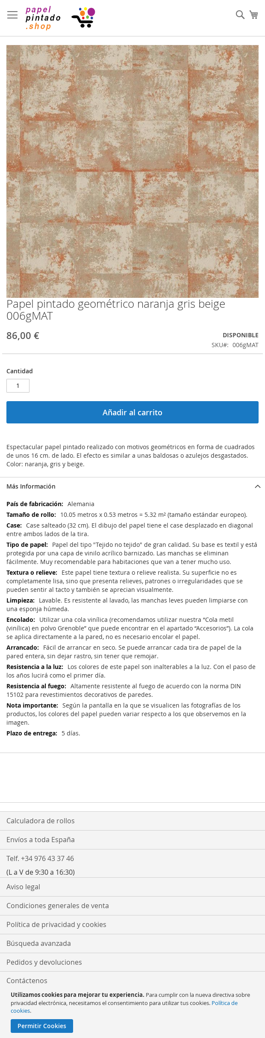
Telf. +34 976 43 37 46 (40, 858)
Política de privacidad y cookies (56, 924)
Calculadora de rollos (40, 820)
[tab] (132, 486)
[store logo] (60, 18)
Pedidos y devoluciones (44, 962)
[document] (133, 1012)
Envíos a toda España (40, 839)
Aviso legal (23, 886)
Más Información (31, 486)
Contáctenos (26, 980)
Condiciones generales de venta (57, 905)
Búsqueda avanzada (38, 943)
